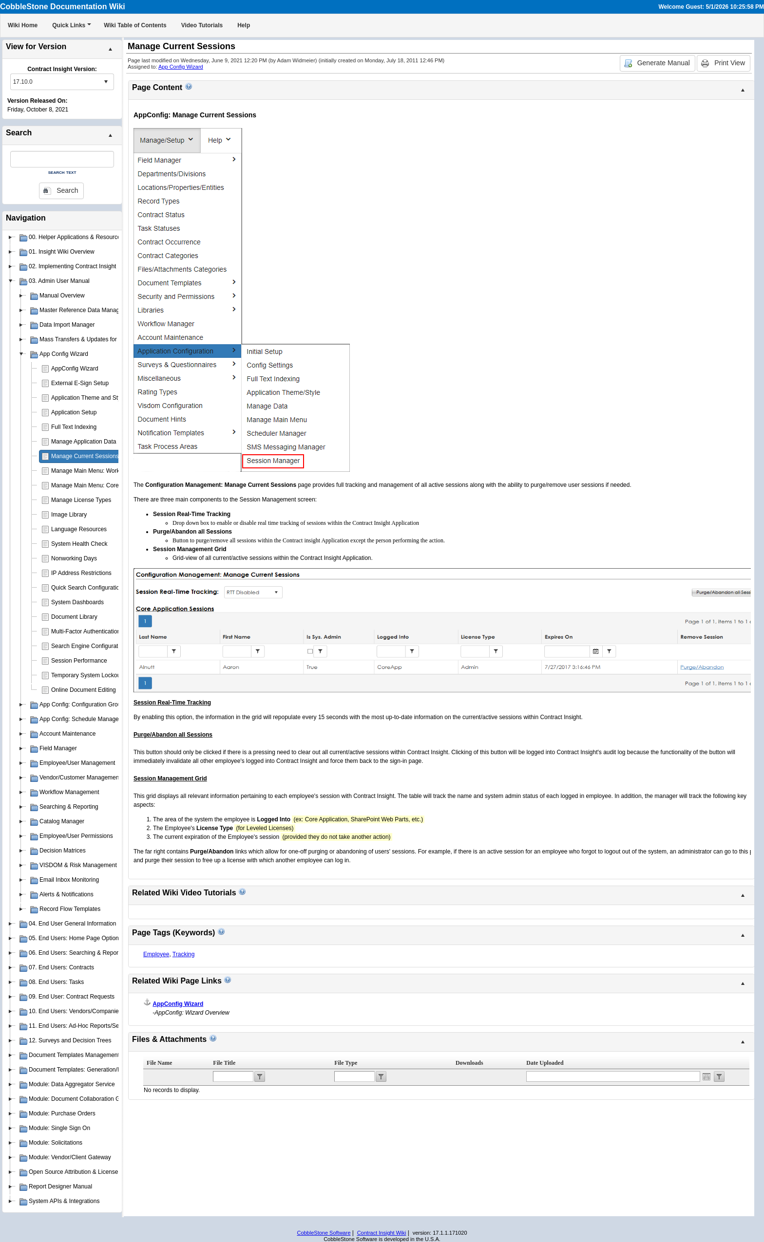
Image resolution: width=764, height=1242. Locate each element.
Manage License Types (81, 500)
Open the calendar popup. (706, 1076)
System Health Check (79, 543)
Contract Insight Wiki (381, 1233)
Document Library (74, 616)
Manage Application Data (83, 441)
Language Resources (79, 529)
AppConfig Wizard (74, 368)
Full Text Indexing (73, 427)
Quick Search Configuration (87, 587)
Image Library (69, 514)
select (106, 82)
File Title (224, 1062)
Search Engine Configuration (88, 646)
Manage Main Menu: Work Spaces (96, 470)
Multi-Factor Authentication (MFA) (94, 631)
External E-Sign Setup (80, 383)
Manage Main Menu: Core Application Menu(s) (111, 485)
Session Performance (79, 660)
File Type (345, 1062)
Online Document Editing (83, 689)
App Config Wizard (180, 67)
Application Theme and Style (88, 397)
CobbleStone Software (323, 1233)
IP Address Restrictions (81, 573)
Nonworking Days (74, 558)
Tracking (183, 954)
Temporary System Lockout (86, 675)
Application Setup (73, 412)
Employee (156, 954)
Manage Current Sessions (85, 456)
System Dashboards (77, 602)
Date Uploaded (544, 1062)
